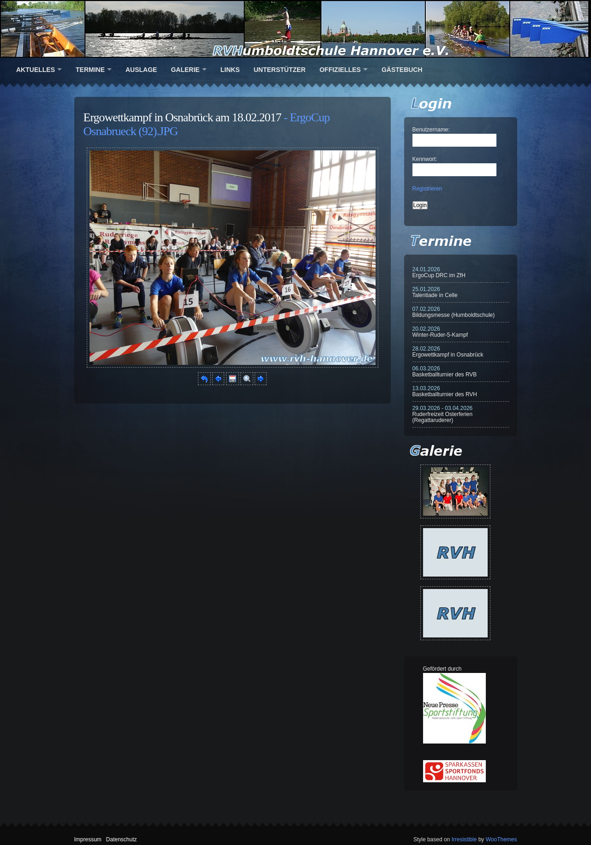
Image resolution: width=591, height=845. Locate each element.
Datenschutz (121, 839)
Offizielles (339, 69)
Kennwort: (424, 159)
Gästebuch (402, 69)
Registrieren (427, 188)
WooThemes (501, 839)
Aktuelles (35, 69)
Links (230, 69)
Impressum (87, 839)
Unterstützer (280, 69)
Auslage (141, 69)
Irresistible (464, 839)
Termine (90, 69)
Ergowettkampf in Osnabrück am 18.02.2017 (182, 117)
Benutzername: (431, 129)
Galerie (185, 69)
